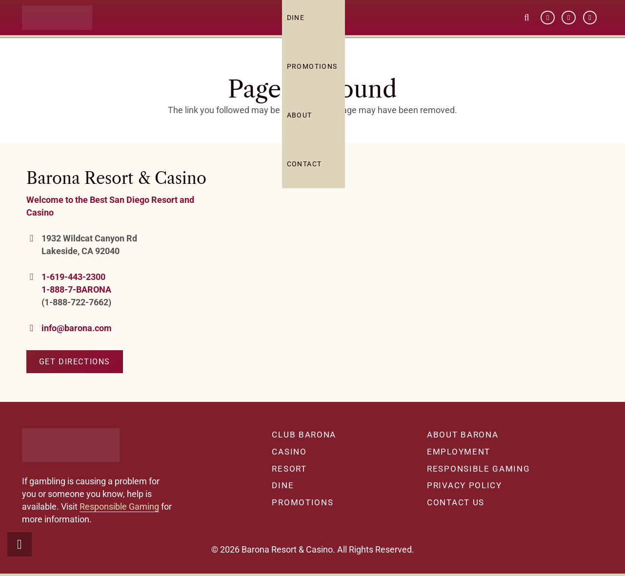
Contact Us (455, 502)
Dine (283, 485)
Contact (307, 168)
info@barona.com (76, 328)
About (303, 119)
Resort (289, 469)
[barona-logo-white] (61, 22)
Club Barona (304, 434)
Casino (289, 452)
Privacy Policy (464, 485)
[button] (527, 22)
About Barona (462, 434)
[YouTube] (569, 22)
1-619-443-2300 (73, 277)
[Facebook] (548, 22)
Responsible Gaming (119, 506)
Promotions (315, 71)
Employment (458, 452)
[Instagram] (590, 22)
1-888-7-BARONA (76, 289)
